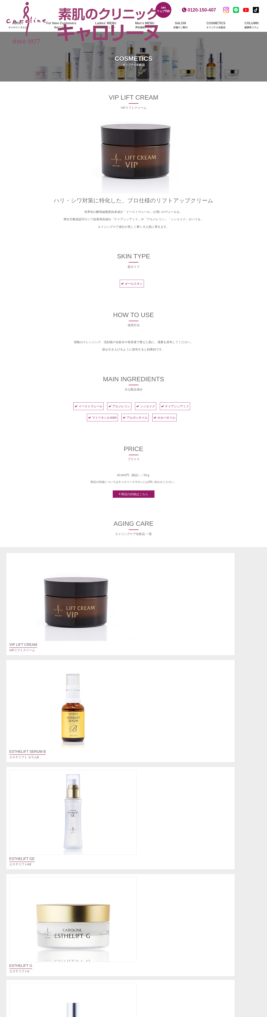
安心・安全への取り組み (220, 955)
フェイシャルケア (96, 835)
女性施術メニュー (96, 827)
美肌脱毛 (91, 856)
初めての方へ (93, 820)
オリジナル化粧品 (162, 894)
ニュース (156, 938)
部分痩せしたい (214, 863)
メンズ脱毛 (157, 831)
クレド (208, 909)
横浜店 (154, 874)
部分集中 (91, 951)
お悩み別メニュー (216, 840)
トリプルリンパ (95, 946)
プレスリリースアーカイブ (222, 918)
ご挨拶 (208, 903)
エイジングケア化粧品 (165, 912)
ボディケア (91, 908)
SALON (180, 25)
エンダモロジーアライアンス (104, 919)
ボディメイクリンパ (98, 940)
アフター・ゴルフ (97, 986)
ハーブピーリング (97, 883)
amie (153, 928)
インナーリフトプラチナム (103, 899)
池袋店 (154, 863)
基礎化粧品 (157, 901)
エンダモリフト (95, 888)
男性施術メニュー (162, 812)
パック (154, 918)
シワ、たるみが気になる (220, 853)
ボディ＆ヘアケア (162, 923)
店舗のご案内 (159, 845)
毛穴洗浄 (91, 877)
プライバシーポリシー (219, 926)
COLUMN (251, 25)
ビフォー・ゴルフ (97, 981)
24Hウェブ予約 (163, 9)
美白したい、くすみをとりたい (225, 858)
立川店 (154, 869)
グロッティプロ (95, 845)
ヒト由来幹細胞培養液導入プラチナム (110, 851)
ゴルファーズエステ (97, 975)
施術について (213, 825)
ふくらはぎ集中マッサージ (103, 924)
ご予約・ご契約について (220, 820)
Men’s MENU (144, 25)
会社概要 (210, 898)
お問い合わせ (213, 940)
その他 (208, 831)
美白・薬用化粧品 (162, 907)
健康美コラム (159, 945)
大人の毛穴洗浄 (95, 867)
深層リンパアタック (98, 935)
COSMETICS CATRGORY (134, 716)
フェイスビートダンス (100, 861)
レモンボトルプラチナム (101, 840)
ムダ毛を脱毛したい (217, 869)
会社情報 (210, 891)
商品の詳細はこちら (134, 494)
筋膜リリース (94, 930)
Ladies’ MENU (105, 25)
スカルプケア (93, 961)
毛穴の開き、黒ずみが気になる (225, 847)
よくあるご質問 (214, 812)
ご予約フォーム (214, 883)
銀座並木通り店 (160, 858)
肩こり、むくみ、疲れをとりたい (226, 874)
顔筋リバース (94, 872)
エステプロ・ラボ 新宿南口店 (170, 885)
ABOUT (17, 25)
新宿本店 (156, 853)
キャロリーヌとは (96, 812)
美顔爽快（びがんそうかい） (104, 894)
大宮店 (154, 879)
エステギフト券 (94, 1001)
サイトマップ (213, 933)
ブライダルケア (94, 995)
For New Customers (61, 25)
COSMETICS (215, 25)
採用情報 (210, 948)
